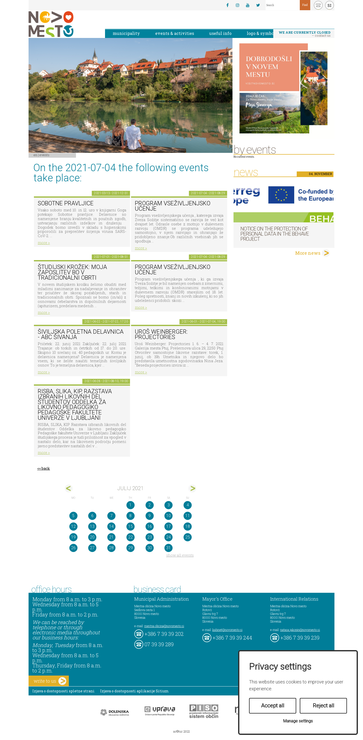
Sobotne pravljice (66, 203)
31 (168, 547)
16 (149, 526)
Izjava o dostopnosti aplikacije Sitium (134, 691)
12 (73, 526)
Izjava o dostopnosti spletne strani (63, 691)
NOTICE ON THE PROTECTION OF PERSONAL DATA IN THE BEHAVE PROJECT (274, 234)
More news (307, 253)
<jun (69, 488)
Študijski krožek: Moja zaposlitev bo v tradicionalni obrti (72, 272)
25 (187, 537)
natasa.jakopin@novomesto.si (300, 630)
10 (168, 515)
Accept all (272, 706)
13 (92, 526)
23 (149, 537)
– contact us (305, 34)
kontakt (318, 5)
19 (73, 537)
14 (111, 526)
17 (168, 526)
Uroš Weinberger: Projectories (161, 334)
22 (130, 537)
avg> (192, 488)
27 (92, 547)
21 (111, 537)
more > (44, 242)
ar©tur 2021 (181, 731)
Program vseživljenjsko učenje (172, 206)
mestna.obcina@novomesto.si (164, 626)
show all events (180, 555)
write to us (50, 681)
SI (329, 5)
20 (92, 537)
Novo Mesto (63, 24)
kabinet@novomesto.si (227, 630)
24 (168, 537)
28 (111, 547)
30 (149, 547)
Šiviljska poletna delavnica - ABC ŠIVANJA (81, 334)
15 (130, 526)
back (46, 468)
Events (44, 155)
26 (73, 547)
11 (187, 515)
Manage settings (298, 721)
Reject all (323, 706)
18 (187, 526)
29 (130, 547)
